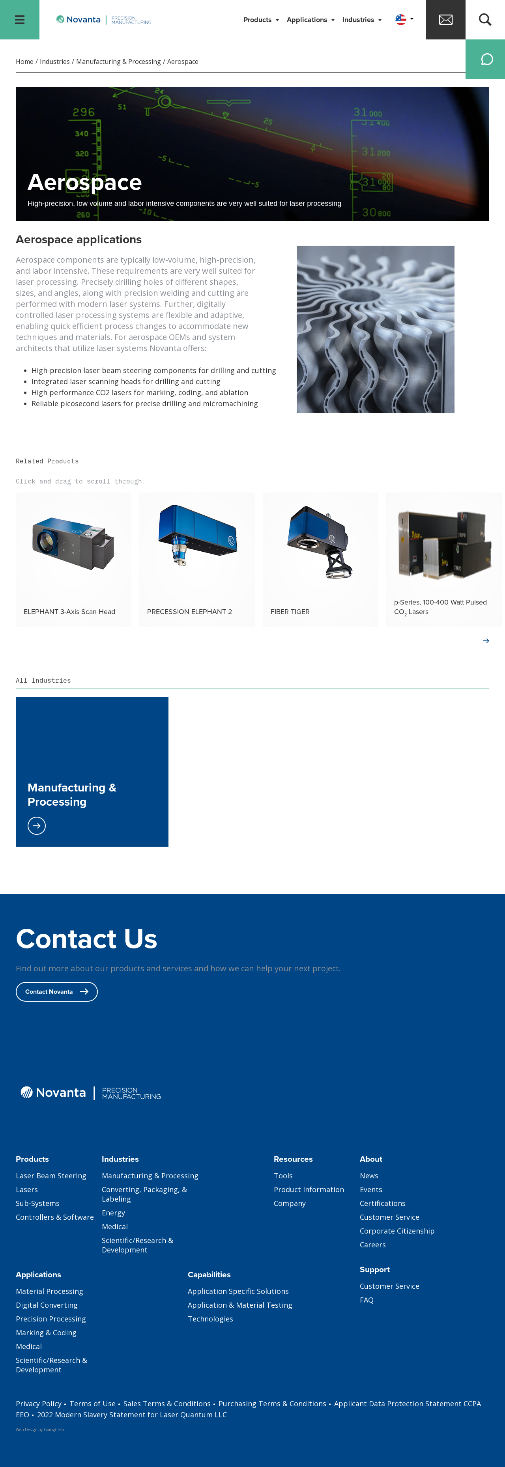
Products (258, 19)
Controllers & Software (55, 1217)
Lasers (27, 1189)
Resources (293, 1158)
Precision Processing (51, 1318)
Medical (115, 1226)
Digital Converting (47, 1305)
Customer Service (389, 1217)
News (369, 1175)
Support (375, 1269)
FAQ (367, 1300)
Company (290, 1203)
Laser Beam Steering (51, 1175)
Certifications (383, 1203)
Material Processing (49, 1291)
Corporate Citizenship (397, 1231)
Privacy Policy (39, 1403)
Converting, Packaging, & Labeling (144, 1194)
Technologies (210, 1318)
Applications (308, 19)
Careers (373, 1244)
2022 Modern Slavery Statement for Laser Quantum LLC (132, 1414)
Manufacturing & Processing (118, 61)
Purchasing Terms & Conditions (272, 1403)
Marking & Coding (46, 1332)
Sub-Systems (38, 1203)
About (371, 1158)
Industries (359, 19)
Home (25, 61)
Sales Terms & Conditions (167, 1403)
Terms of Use (92, 1403)
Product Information (309, 1189)
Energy (113, 1212)
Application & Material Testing (240, 1305)
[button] (404, 20)
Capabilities (209, 1274)
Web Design (26, 1429)
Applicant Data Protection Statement (398, 1403)
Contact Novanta (56, 991)
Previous (6, 560)
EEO (22, 1414)
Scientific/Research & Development (137, 1245)
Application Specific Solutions (238, 1291)
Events (371, 1189)
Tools (283, 1175)
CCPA (472, 1403)
